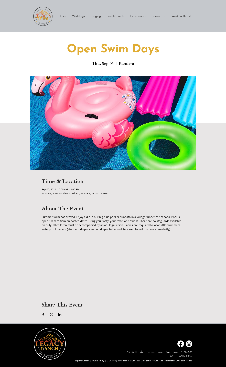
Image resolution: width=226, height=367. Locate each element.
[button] (138, 16)
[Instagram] (189, 343)
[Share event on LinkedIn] (59, 314)
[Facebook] (180, 343)
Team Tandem (186, 360)
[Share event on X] (51, 314)
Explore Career (82, 360)
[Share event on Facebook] (43, 314)
